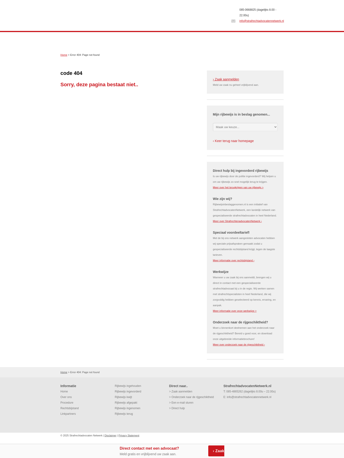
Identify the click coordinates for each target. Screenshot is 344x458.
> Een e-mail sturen (181, 402)
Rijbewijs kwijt (123, 397)
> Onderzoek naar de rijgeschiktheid (191, 397)
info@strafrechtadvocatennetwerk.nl (261, 21)
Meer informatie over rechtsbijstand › (234, 260)
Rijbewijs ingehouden (128, 386)
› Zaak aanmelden (226, 79)
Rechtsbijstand (69, 408)
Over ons (66, 397)
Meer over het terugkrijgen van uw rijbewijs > (238, 187)
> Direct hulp (177, 408)
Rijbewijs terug (124, 413)
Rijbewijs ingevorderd (128, 391)
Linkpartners (68, 413)
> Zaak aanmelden (180, 391)
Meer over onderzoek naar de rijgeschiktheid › (239, 344)
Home (63, 54)
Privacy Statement (129, 435)
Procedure (66, 402)
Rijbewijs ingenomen (127, 408)
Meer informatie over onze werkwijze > (235, 310)
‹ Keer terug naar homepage (233, 141)
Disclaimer (110, 435)
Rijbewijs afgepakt (126, 402)
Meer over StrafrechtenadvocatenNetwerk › (237, 221)
